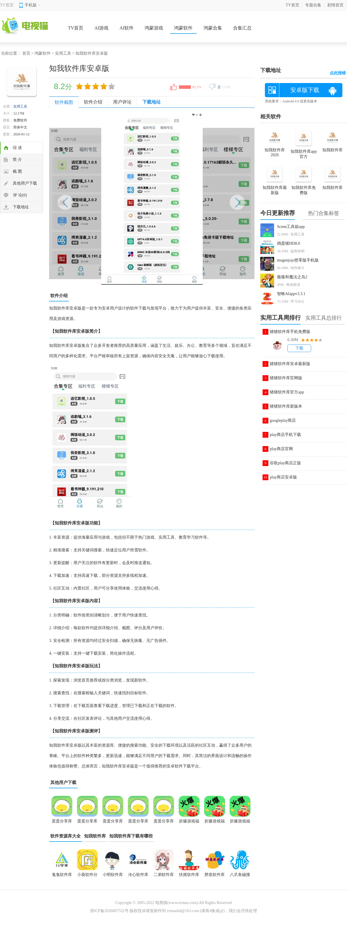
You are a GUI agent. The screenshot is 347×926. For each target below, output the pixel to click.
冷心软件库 (138, 874)
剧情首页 (335, 5)
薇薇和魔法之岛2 (292, 277)
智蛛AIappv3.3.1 (291, 294)
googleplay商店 (283, 420)
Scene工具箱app (291, 226)
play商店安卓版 (283, 477)
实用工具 (63, 53)
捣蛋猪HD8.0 (288, 243)
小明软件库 (113, 874)
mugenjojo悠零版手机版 (298, 260)
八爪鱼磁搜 (240, 874)
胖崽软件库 (214, 874)
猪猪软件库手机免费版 (290, 331)
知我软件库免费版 (303, 188)
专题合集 (313, 5)
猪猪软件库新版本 (286, 406)
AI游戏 (101, 27)
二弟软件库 (164, 874)
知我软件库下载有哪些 (131, 836)
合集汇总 (242, 27)
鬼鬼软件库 (62, 874)
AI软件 (126, 27)
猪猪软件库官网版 (286, 378)
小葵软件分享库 (87, 876)
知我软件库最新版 (275, 188)
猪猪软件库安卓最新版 (290, 364)
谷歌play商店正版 (285, 463)
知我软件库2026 (275, 150)
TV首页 (7, 5)
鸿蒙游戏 (154, 27)
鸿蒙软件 (183, 27)
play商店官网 (281, 449)
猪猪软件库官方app (287, 392)
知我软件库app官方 (304, 151)
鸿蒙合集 (213, 27)
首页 (26, 53)
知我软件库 (95, 836)
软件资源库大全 (65, 836)
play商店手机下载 (285, 434)
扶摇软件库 (189, 874)
